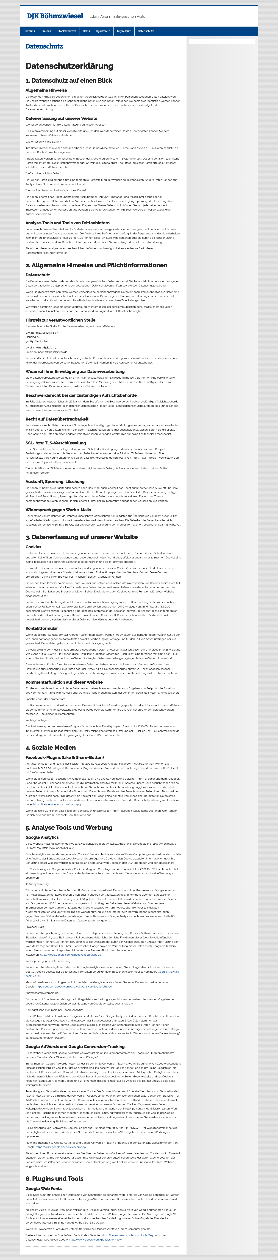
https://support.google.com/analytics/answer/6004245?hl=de (74, 986)
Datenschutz (146, 31)
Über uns (29, 31)
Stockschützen (66, 31)
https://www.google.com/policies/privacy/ (95, 1239)
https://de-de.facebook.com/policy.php (57, 804)
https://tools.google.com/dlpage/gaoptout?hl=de (70, 954)
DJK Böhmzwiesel (55, 16)
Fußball (46, 31)
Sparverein (103, 31)
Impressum (124, 31)
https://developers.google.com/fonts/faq (127, 1235)
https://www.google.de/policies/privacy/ (61, 1147)
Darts (86, 31)
